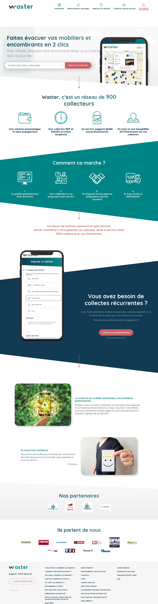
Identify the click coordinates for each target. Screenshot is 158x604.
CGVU (83, 579)
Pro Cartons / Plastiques (56, 590)
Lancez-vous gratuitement (116, 332)
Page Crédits (86, 601)
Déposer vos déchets (78, 65)
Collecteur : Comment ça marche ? (60, 568)
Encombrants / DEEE (54, 586)
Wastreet (49, 603)
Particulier (59, 6)
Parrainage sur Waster (55, 593)
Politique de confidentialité (94, 597)
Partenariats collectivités (93, 571)
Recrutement (87, 568)
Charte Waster (88, 582)
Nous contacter (22, 581)
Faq (118, 579)
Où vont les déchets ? (54, 582)
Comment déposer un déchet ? (58, 571)
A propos (85, 575)
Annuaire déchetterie (127, 575)
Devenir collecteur (126, 571)
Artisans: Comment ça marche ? (58, 575)
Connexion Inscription (144, 7)
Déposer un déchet (101, 6)
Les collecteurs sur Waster (93, 593)
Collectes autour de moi (124, 6)
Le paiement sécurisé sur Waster (95, 590)
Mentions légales (89, 586)
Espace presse (123, 568)
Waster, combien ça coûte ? (57, 579)
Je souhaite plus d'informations (116, 338)
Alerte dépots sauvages (78, 6)
